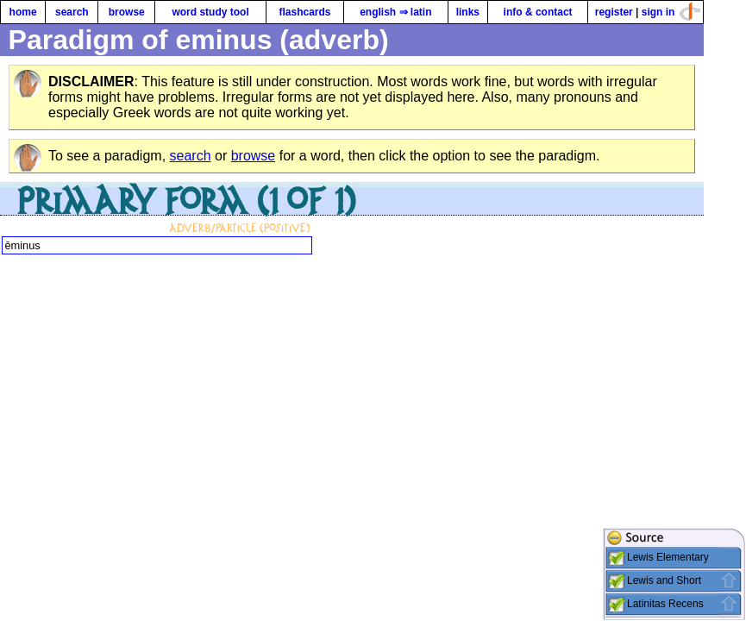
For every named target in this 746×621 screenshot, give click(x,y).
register (614, 12)
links (468, 12)
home (23, 12)
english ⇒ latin (395, 12)
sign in (658, 12)
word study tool (210, 12)
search (72, 12)
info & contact (538, 12)
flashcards (304, 12)
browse (127, 12)
